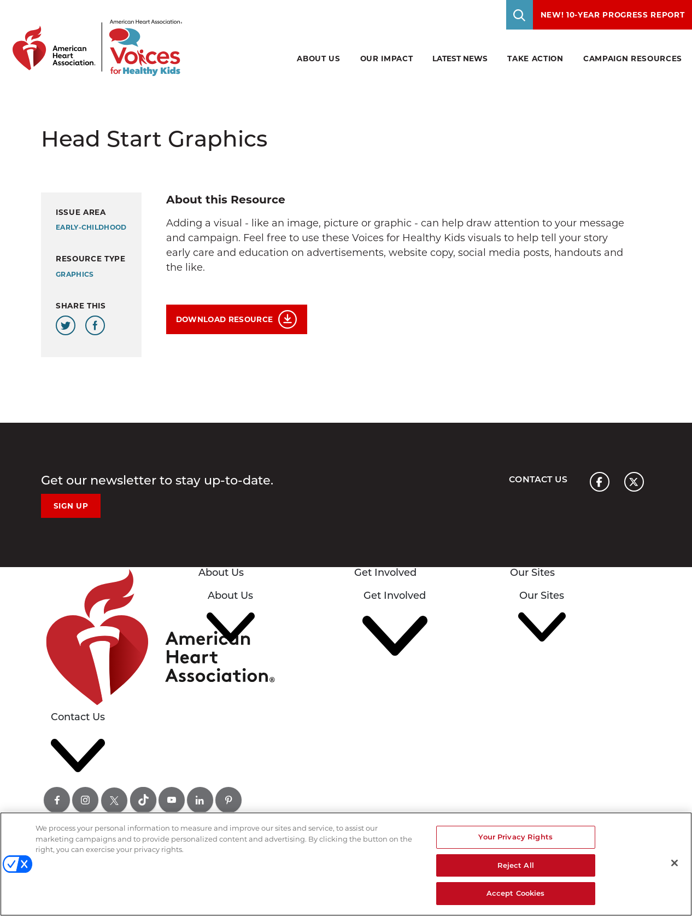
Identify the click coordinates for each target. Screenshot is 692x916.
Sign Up (71, 505)
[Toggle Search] (519, 15)
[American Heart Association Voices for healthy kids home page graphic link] (93, 38)
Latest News (460, 58)
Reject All (515, 865)
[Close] (674, 863)
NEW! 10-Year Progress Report (613, 14)
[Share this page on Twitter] (65, 325)
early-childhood (91, 227)
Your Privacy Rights (515, 836)
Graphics (74, 274)
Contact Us (538, 479)
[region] (346, 864)
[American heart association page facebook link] (599, 482)
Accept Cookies (515, 893)
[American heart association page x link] (634, 482)
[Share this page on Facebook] (95, 325)
